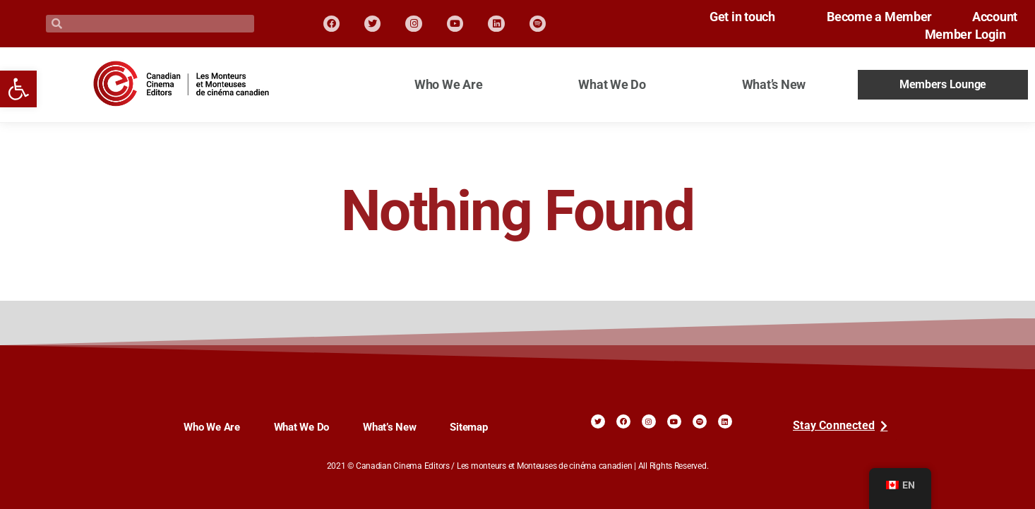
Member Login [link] (959, 35)
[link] (18, 89)
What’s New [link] (774, 85)
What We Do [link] (611, 85)
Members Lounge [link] (942, 85)
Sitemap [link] (468, 427)
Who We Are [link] (448, 85)
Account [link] (994, 17)
